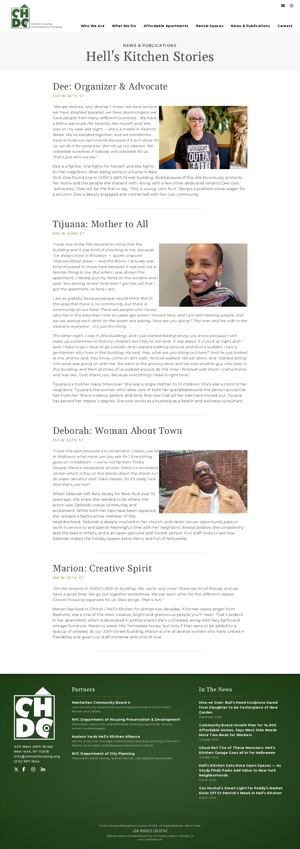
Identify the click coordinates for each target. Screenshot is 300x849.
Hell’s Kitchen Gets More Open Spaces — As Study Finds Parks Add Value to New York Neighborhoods (240, 770)
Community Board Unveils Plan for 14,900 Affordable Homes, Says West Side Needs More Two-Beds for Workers (238, 730)
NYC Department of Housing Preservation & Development (126, 719)
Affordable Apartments (166, 26)
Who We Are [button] (92, 26)
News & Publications (250, 26)
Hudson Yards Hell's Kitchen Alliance (106, 736)
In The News (215, 689)
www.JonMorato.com (150, 839)
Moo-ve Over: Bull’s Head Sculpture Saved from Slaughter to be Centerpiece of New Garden (238, 707)
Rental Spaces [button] (209, 26)
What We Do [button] (124, 26)
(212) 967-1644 (27, 761)
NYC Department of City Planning (103, 754)
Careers (285, 26)
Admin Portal (193, 825)
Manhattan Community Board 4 (101, 702)
